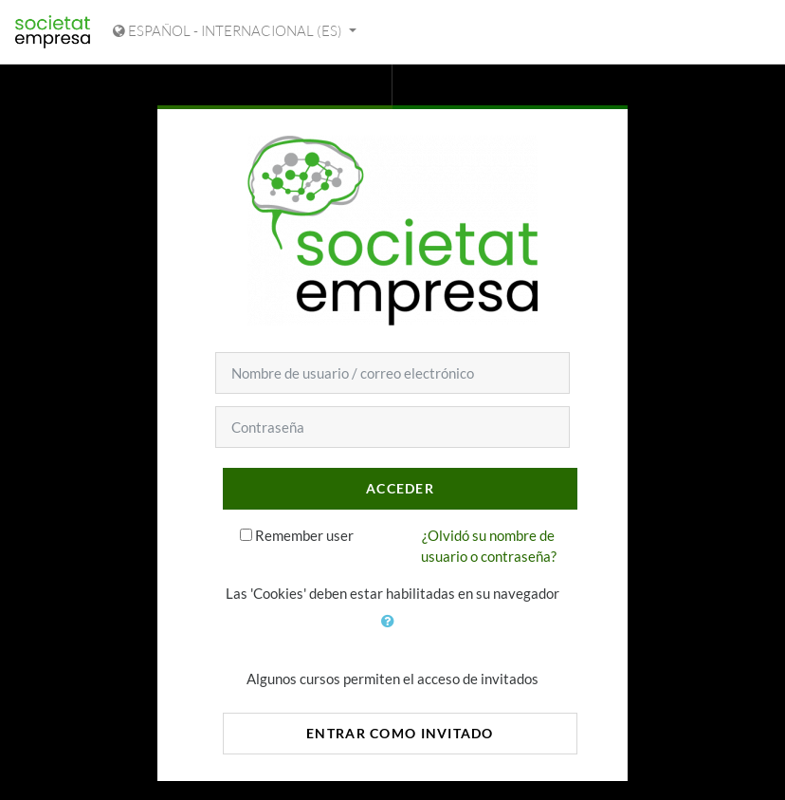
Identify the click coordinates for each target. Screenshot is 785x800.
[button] (392, 632)
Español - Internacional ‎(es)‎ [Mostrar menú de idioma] (229, 31)
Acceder (400, 488)
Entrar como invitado (400, 733)
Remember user (304, 535)
